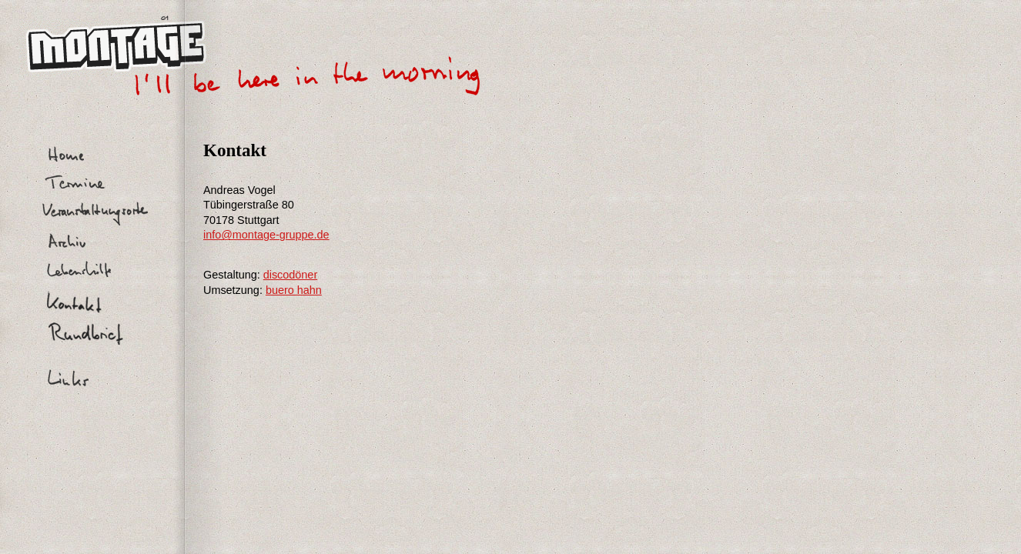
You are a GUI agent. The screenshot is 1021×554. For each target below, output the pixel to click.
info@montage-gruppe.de (266, 235)
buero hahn (294, 290)
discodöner (290, 275)
